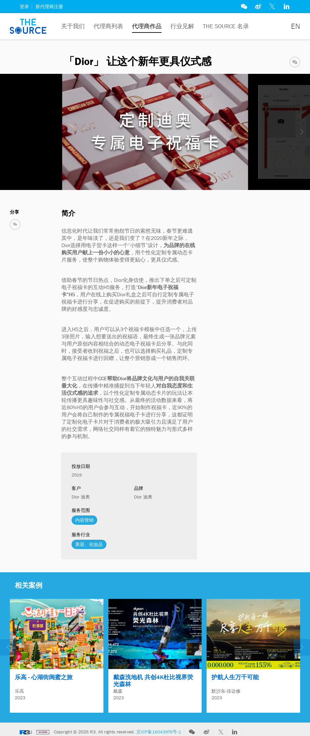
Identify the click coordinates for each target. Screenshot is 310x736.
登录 (24, 6)
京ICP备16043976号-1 (158, 728)
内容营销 (84, 520)
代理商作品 (147, 26)
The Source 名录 (226, 26)
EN (295, 26)
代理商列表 (108, 26)
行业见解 (182, 26)
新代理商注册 (49, 6)
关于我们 (73, 26)
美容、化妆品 (89, 544)
